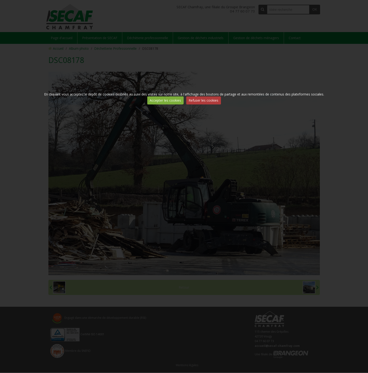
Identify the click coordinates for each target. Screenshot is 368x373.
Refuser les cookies (203, 100)
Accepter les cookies (165, 100)
